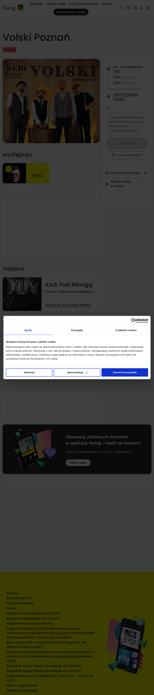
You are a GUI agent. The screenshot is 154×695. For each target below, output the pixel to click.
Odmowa (29, 372)
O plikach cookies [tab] (126, 330)
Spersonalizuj (77, 372)
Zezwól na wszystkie (125, 372)
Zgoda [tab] (28, 330)
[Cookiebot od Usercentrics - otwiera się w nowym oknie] (134, 320)
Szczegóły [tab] (77, 330)
